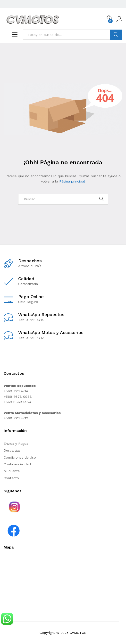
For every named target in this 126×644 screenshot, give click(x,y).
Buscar (116, 35)
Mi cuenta (12, 471)
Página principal (72, 181)
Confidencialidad (17, 464)
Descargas (12, 450)
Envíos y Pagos (16, 443)
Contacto (11, 478)
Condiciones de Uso (20, 457)
